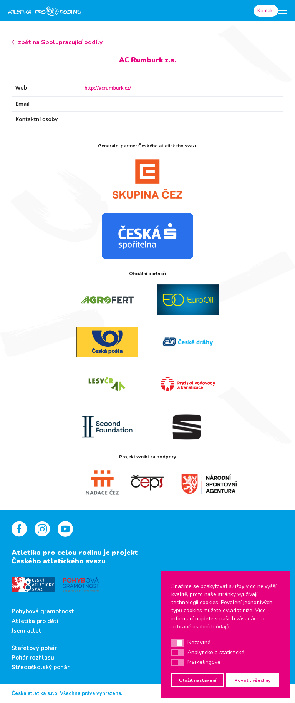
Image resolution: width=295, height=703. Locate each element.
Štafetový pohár (34, 648)
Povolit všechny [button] (252, 680)
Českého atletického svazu (59, 561)
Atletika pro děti (35, 621)
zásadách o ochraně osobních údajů (217, 622)
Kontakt (265, 10)
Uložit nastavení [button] (197, 680)
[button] (177, 643)
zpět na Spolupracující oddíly (60, 42)
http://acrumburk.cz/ (108, 88)
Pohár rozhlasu (33, 657)
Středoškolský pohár (41, 667)
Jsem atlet (26, 631)
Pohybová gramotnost (43, 611)
